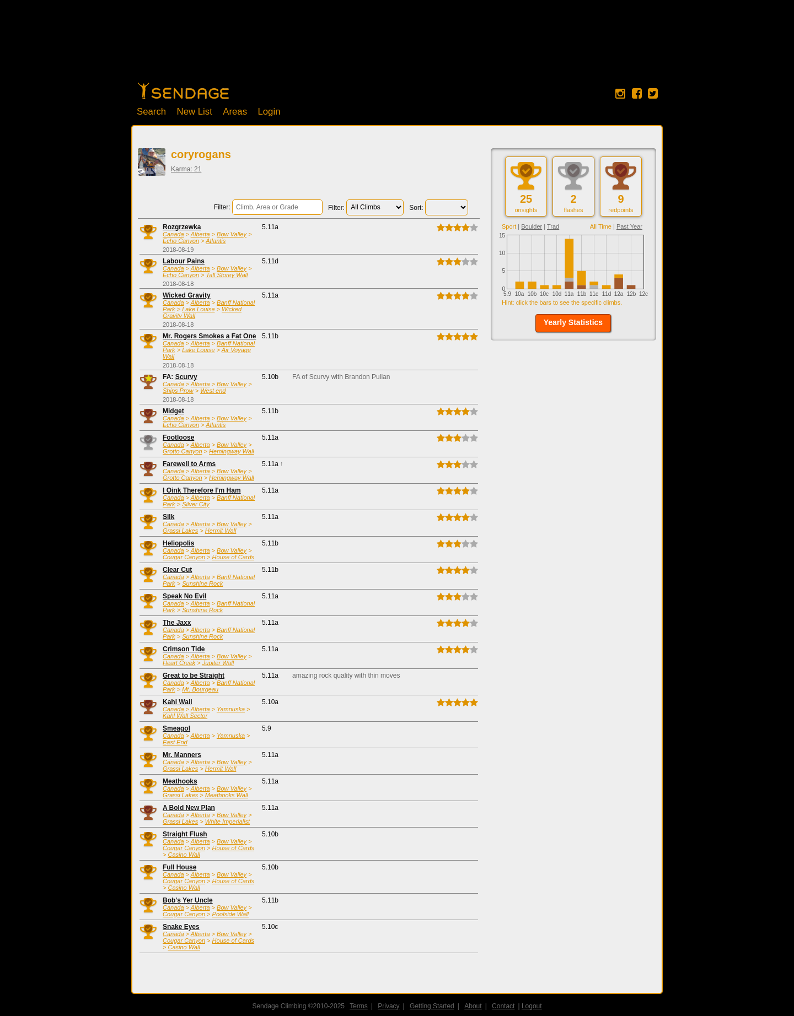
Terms (359, 1006)
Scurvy (186, 377)
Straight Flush (185, 834)
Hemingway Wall (231, 451)
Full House (179, 867)
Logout (532, 1006)
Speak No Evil (184, 596)
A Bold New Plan (189, 808)
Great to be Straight (193, 675)
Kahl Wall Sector (185, 715)
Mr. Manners (182, 755)
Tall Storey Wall (227, 275)
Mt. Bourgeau (200, 689)
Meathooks (180, 781)
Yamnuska (231, 709)
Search (151, 111)
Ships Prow (178, 390)
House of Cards (233, 557)
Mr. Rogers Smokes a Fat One (209, 336)
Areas (235, 111)
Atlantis (216, 240)
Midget (173, 411)
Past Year (629, 226)
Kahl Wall (177, 702)
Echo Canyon (181, 240)
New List (194, 111)
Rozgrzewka (182, 227)
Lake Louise (198, 309)
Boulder (531, 226)
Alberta (200, 234)
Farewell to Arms (189, 464)
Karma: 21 (186, 169)
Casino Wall (184, 854)
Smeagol (176, 728)
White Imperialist (227, 821)
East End (175, 742)
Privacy (388, 1006)
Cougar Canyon (184, 557)
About (472, 1006)
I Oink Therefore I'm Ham (202, 490)
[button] (573, 323)
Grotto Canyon (182, 451)
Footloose (178, 437)
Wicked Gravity (187, 295)
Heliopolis (178, 543)
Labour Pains (184, 261)
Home (183, 91)
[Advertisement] (397, 47)
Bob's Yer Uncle (188, 900)
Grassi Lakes (180, 530)
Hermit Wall (221, 530)
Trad (553, 226)
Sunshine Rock (202, 583)
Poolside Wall (230, 914)
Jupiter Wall (218, 663)
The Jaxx (177, 622)
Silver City (196, 504)
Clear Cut (177, 570)
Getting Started (432, 1006)
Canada (173, 234)
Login (268, 111)
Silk (168, 517)
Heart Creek (179, 663)
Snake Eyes (181, 927)
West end (213, 390)
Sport (509, 226)
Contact (503, 1006)
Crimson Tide (184, 649)
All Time (600, 226)
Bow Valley (231, 234)
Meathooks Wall (226, 795)
